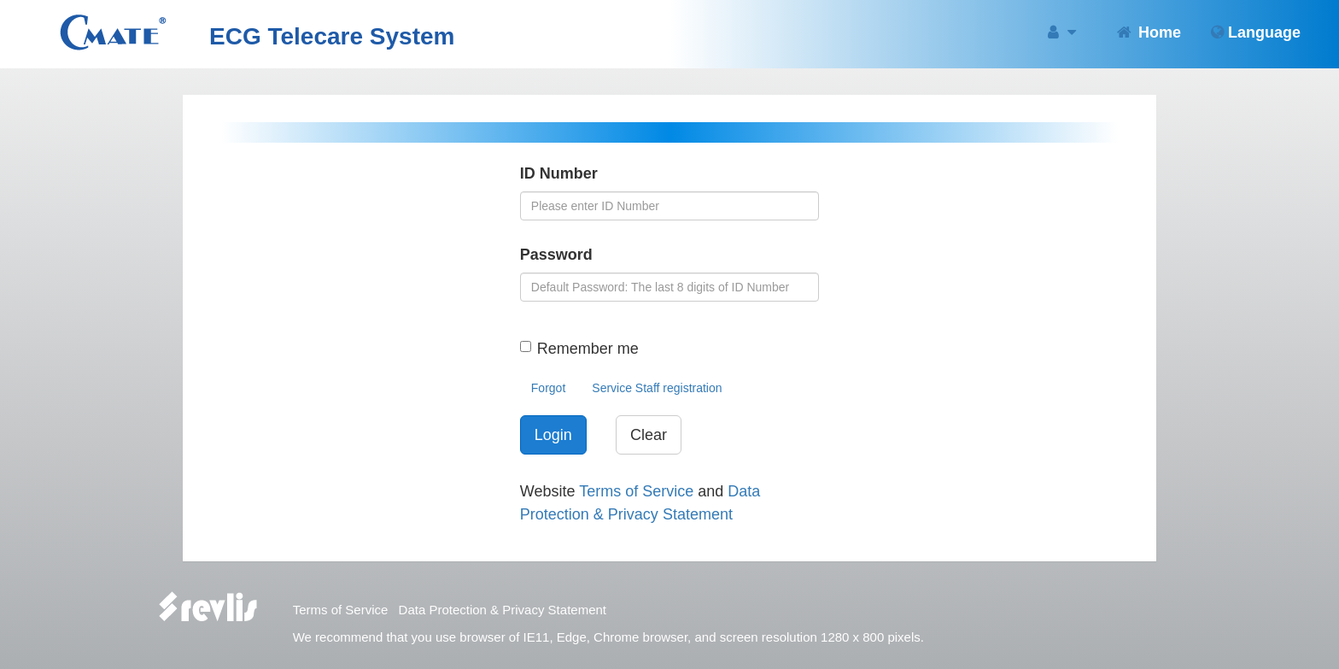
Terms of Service (636, 491)
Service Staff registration (657, 388)
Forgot (548, 388)
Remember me (588, 348)
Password (556, 254)
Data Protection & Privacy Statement (502, 609)
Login (553, 434)
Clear (648, 434)
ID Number (559, 173)
